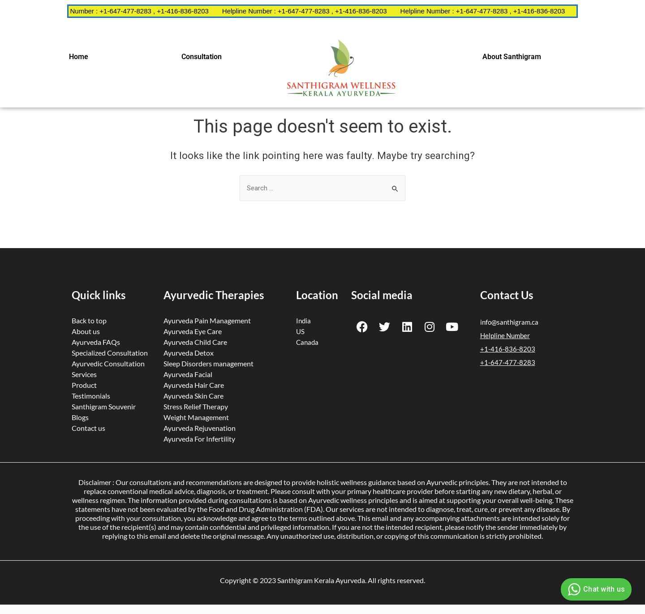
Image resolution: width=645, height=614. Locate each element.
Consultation (201, 56)
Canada (307, 342)
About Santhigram (511, 56)
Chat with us (595, 589)
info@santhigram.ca (509, 322)
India (303, 321)
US (300, 331)
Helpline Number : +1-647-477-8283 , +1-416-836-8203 (134, 11)
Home (78, 56)
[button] (81, 56)
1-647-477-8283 (509, 362)
